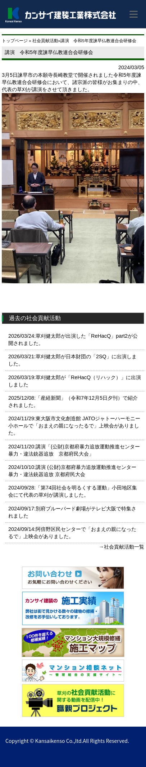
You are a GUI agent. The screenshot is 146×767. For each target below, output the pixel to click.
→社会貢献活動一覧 (121, 547)
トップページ (15, 41)
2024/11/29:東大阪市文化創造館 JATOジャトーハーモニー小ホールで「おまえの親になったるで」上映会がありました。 (74, 426)
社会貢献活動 (45, 41)
